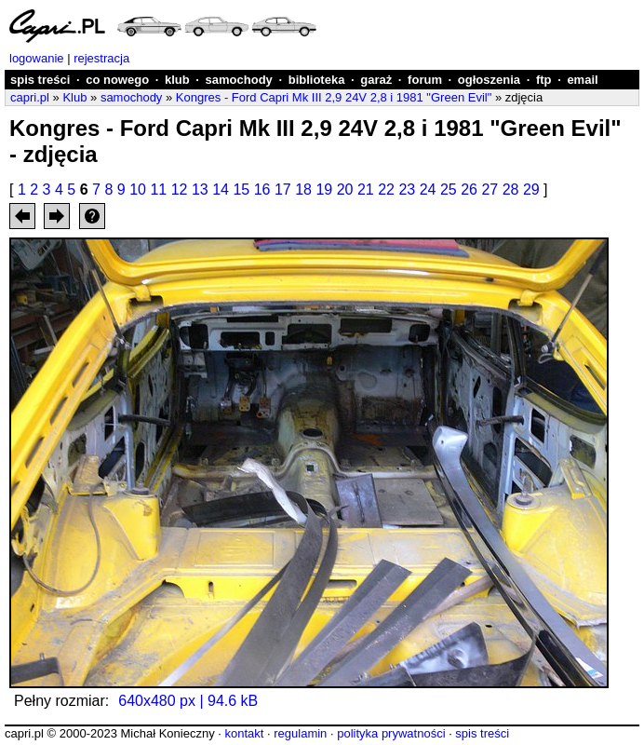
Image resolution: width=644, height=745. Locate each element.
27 (489, 189)
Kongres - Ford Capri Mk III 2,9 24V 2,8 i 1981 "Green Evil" (333, 97)
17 (283, 189)
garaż (376, 80)
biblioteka (316, 80)
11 (158, 189)
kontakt (243, 733)
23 (406, 189)
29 (531, 189)
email (582, 80)
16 (262, 189)
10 (137, 189)
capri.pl (29, 97)
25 (448, 189)
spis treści (40, 80)
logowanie (36, 58)
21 (365, 189)
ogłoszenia (489, 80)
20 (345, 189)
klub (177, 80)
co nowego (117, 80)
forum (425, 80)
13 (200, 189)
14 (220, 189)
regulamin (300, 733)
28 (511, 189)
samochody (239, 80)
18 (303, 189)
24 (428, 189)
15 (241, 189)
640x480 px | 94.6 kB (188, 701)
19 (323, 189)
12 (179, 189)
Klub (74, 97)
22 (386, 189)
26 (469, 189)
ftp (544, 80)
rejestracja (101, 58)
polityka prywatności (391, 733)
